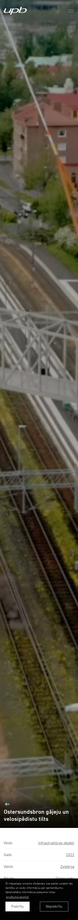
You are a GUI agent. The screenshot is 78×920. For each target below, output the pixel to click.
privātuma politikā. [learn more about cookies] (17, 896)
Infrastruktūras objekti (56, 843)
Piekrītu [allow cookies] (17, 906)
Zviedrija (67, 866)
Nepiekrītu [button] (54, 906)
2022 (70, 855)
